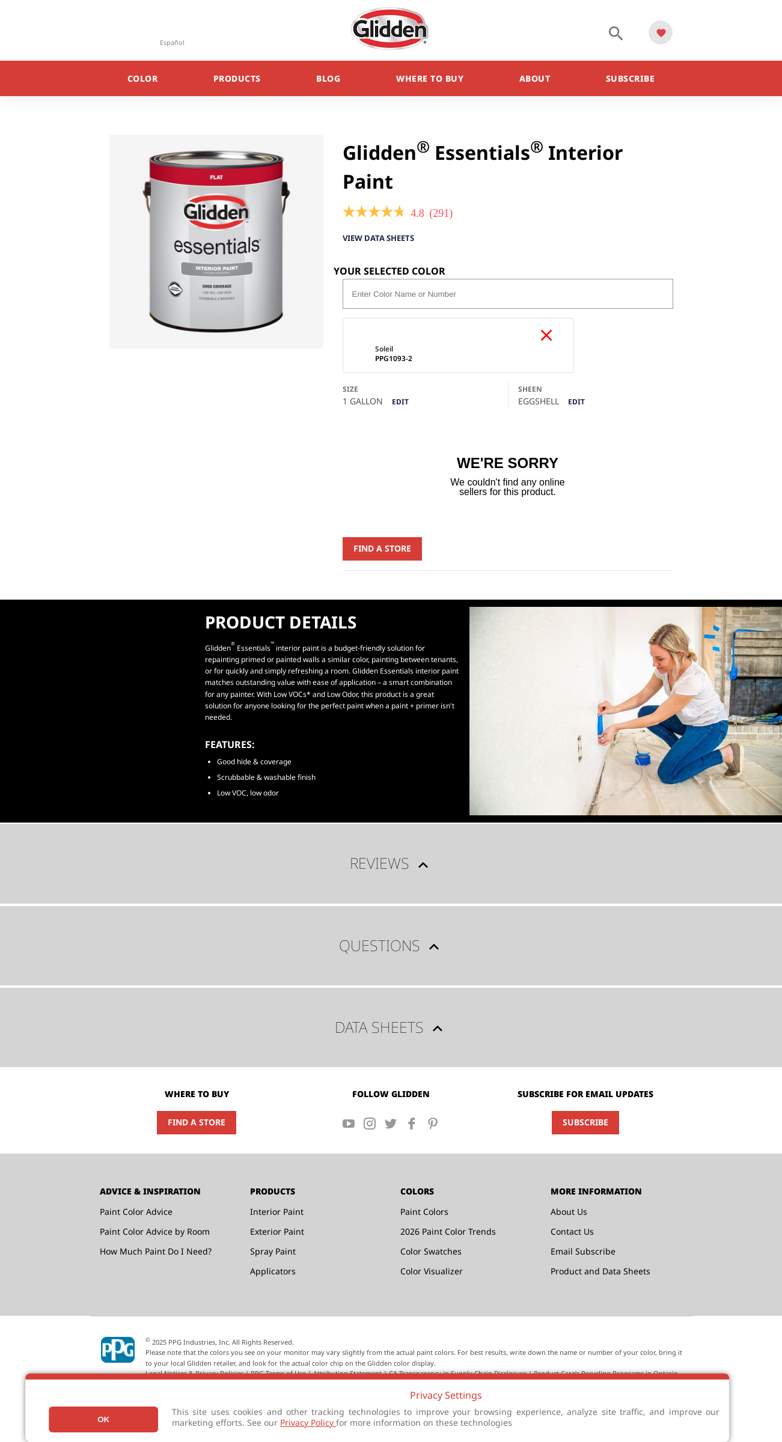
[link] (374, 213)
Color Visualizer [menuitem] (431, 1271)
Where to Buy (429, 78)
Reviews (391, 864)
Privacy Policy (308, 1422)
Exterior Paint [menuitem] (277, 1232)
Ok (103, 1419)
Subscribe (630, 78)
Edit (400, 403)
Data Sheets (391, 1028)
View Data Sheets (382, 238)
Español (172, 42)
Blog (328, 78)
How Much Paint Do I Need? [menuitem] (156, 1252)
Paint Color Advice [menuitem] (136, 1212)
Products (237, 78)
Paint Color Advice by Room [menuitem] (155, 1232)
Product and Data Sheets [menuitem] (600, 1271)
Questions (391, 946)
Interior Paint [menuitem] (277, 1212)
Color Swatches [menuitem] (431, 1252)
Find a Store (382, 549)
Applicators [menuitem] (273, 1271)
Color (142, 78)
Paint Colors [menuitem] (424, 1212)
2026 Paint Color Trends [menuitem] (448, 1232)
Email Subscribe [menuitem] (583, 1252)
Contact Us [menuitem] (572, 1232)
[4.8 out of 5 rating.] (417, 213)
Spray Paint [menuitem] (273, 1252)
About (535, 78)
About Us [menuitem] (569, 1212)
